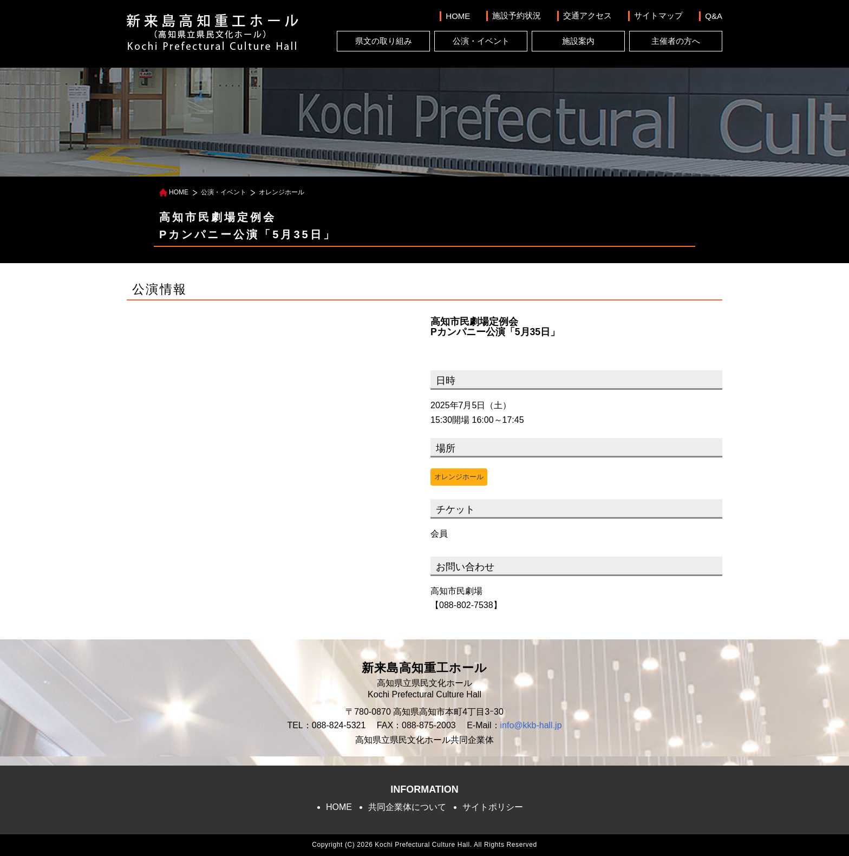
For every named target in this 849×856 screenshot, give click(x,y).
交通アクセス (587, 15)
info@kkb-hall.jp (531, 725)
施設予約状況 (516, 15)
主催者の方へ (675, 40)
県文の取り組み (383, 40)
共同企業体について (407, 807)
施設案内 (578, 40)
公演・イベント (481, 40)
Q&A (713, 16)
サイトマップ (658, 15)
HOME (458, 16)
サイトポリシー (492, 807)
